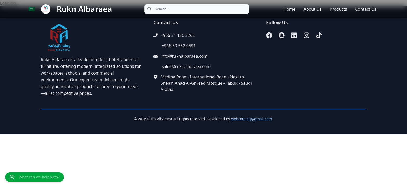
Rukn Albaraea (84, 9)
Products (338, 9)
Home (289, 9)
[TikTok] (319, 35)
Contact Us (365, 9)
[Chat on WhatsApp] (34, 177)
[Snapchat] (282, 35)
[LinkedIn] (294, 35)
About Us (313, 9)
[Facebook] (269, 35)
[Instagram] (306, 35)
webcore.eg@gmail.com (251, 118)
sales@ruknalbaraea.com (186, 66)
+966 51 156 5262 (178, 35)
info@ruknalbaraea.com (184, 56)
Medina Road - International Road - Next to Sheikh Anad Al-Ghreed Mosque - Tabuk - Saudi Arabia (206, 83)
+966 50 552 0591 (179, 46)
